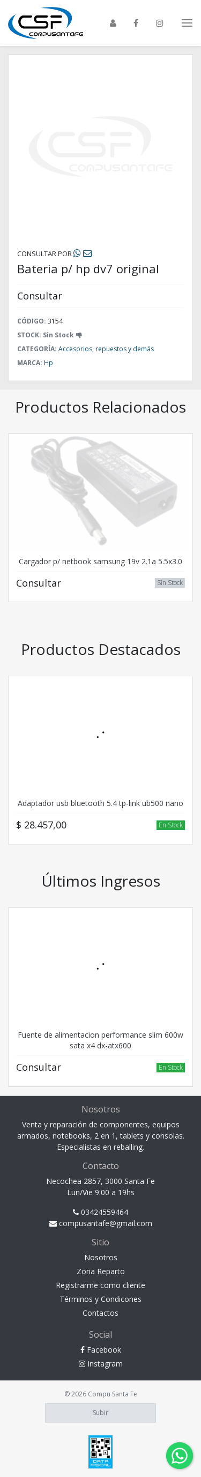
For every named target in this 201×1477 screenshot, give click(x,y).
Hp (48, 362)
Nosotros (100, 1257)
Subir (100, 1412)
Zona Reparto (101, 1271)
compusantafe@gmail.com (100, 1223)
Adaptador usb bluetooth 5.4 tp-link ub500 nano (100, 803)
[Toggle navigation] (187, 23)
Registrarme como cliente (100, 1285)
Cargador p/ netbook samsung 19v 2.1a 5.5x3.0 (100, 561)
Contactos (100, 1313)
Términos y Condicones (100, 1299)
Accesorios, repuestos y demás (106, 348)
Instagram (101, 1363)
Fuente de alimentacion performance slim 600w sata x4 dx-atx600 (100, 1040)
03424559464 (100, 1212)
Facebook (100, 1350)
